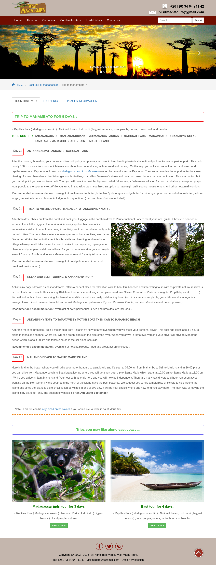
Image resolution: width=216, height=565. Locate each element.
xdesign (139, 559)
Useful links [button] (94, 20)
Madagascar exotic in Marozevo (80, 171)
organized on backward (56, 409)
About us (32, 20)
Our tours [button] (48, 20)
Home (18, 20)
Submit (198, 20)
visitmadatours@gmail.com (103, 559)
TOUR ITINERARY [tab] (26, 101)
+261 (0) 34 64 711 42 (71, 559)
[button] (16, 52)
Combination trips (71, 20)
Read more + (58, 525)
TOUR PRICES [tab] (52, 101)
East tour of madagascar (43, 84)
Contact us (113, 20)
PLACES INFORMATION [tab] (82, 101)
